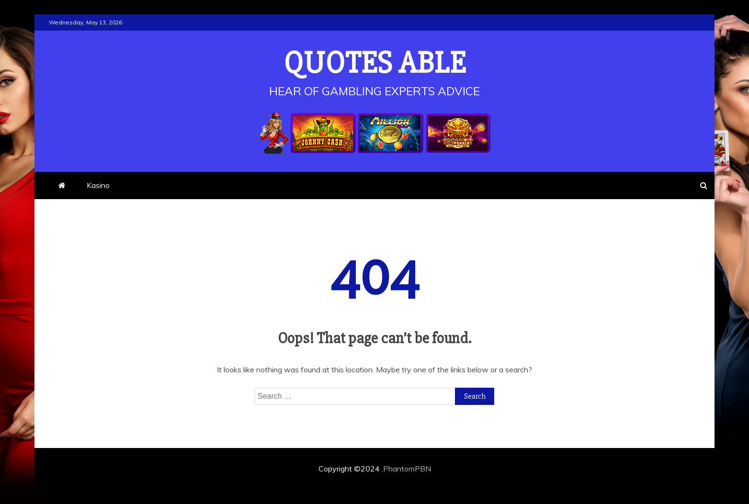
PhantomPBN (407, 468)
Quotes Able (375, 63)
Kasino (98, 185)
